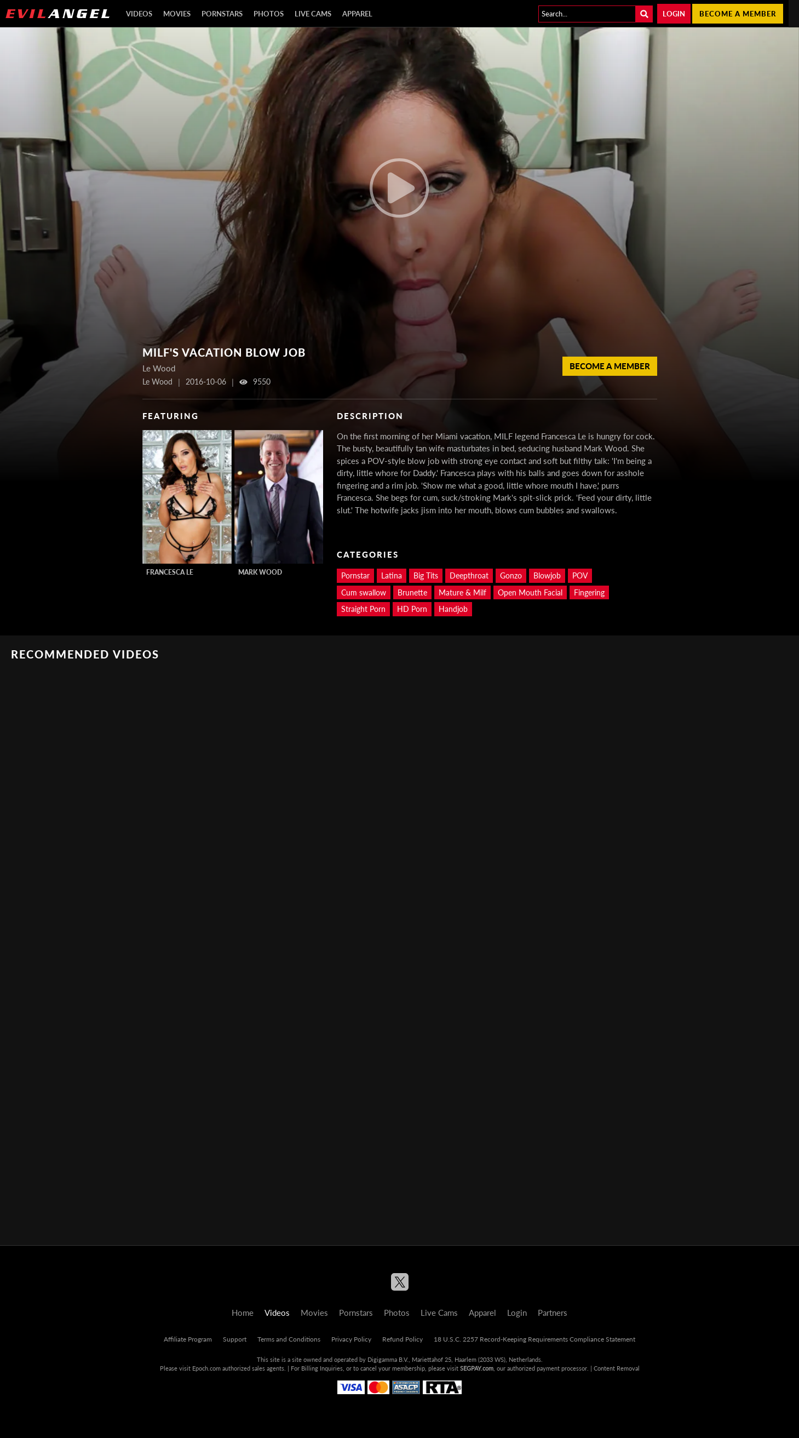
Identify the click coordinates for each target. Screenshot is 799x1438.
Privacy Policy (351, 1339)
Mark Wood (260, 572)
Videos (139, 13)
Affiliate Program (188, 1339)
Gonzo (511, 575)
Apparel (357, 13)
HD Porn (412, 609)
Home (243, 1312)
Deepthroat (469, 575)
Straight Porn (363, 609)
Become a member (737, 13)
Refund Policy (402, 1339)
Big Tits (425, 575)
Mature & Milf (462, 592)
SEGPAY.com (476, 1368)
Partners (552, 1312)
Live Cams (313, 13)
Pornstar (355, 575)
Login (674, 13)
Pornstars (222, 13)
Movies (177, 13)
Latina (391, 575)
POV (580, 575)
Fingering (589, 592)
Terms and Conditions (288, 1339)
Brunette (412, 592)
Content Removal (617, 1368)
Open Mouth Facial (530, 592)
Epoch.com (206, 1368)
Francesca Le (169, 572)
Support (234, 1339)
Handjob (453, 609)
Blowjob (547, 575)
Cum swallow (363, 592)
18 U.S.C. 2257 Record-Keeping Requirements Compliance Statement (534, 1339)
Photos (269, 13)
